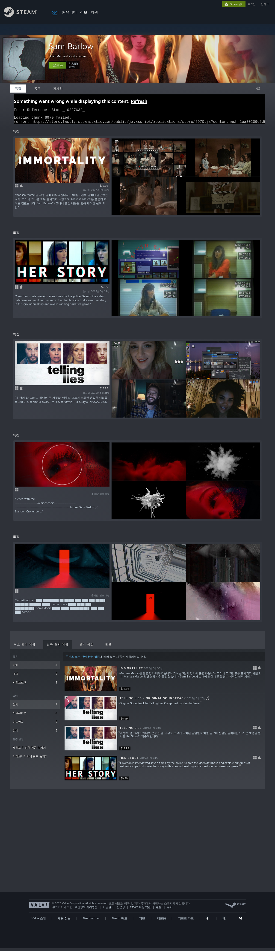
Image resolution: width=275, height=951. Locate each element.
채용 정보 (64, 921)
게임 (35, 676)
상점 (55, 12)
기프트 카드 (186, 921)
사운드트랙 (35, 685)
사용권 (107, 910)
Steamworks (91, 921)
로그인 (251, 4)
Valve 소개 (39, 921)
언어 (263, 4)
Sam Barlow (71, 46)
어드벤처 (35, 724)
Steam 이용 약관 (140, 910)
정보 (83, 12)
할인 (108, 647)
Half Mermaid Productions (69, 56)
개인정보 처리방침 (86, 910)
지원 (94, 12)
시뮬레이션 (35, 716)
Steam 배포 (119, 921)
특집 (18, 88)
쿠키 (169, 910)
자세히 (58, 88)
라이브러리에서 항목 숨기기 (30, 759)
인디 (35, 733)
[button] (57, 65)
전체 (35, 668)
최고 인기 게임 (24, 647)
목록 (37, 88)
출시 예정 (87, 647)
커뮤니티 (69, 12)
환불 (159, 910)
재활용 (161, 921)
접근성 (121, 910)
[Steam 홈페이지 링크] (24, 16)
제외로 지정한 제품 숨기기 (29, 750)
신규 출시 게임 (57, 647)
